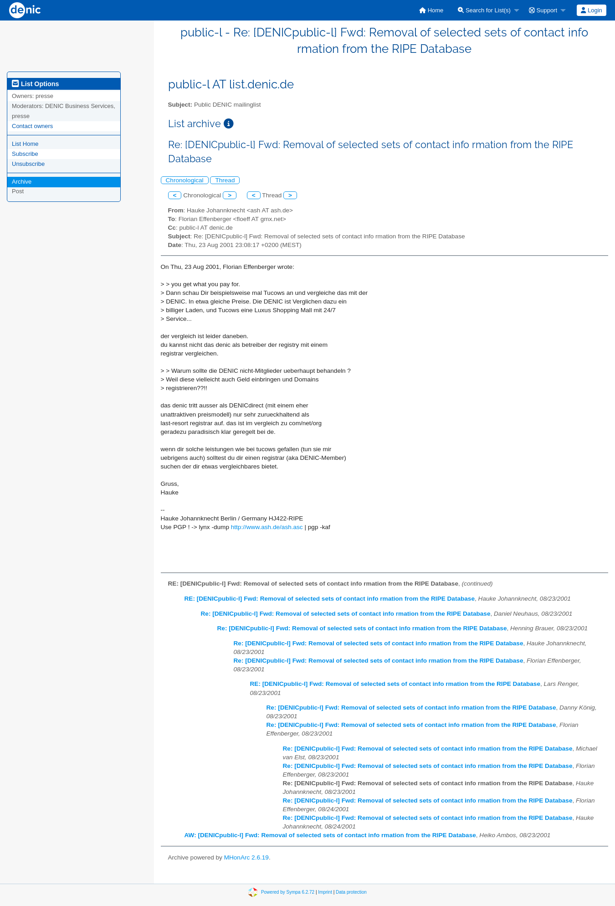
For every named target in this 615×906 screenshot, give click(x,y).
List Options (35, 84)
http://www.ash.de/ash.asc (267, 527)
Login (591, 10)
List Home (25, 143)
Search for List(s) (484, 10)
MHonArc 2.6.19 (246, 857)
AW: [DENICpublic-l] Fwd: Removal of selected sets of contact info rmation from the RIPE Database (330, 835)
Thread (225, 180)
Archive (21, 181)
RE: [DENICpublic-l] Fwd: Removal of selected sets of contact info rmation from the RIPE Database (329, 598)
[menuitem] (431, 10)
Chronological (185, 180)
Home (431, 10)
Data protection (351, 891)
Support (543, 10)
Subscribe (25, 153)
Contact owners (32, 126)
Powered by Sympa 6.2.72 (287, 891)
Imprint (325, 891)
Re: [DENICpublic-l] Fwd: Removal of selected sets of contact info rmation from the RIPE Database (346, 613)
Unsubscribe (28, 163)
